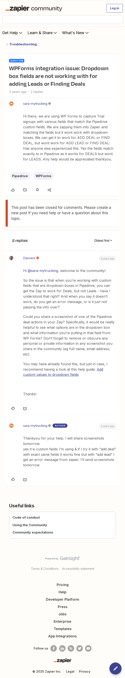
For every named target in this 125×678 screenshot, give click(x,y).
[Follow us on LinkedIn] (62, 648)
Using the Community (30, 525)
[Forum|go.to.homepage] (35, 8)
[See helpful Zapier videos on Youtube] (88, 648)
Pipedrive (20, 176)
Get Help (12, 32)
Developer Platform (62, 599)
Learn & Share (42, 32)
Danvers (29, 258)
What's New (76, 32)
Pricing (63, 585)
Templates (63, 629)
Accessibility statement (78, 568)
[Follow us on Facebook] (53, 648)
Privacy (84, 671)
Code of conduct (26, 517)
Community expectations (33, 532)
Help (62, 592)
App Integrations (62, 636)
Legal (70, 671)
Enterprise (62, 621)
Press (62, 607)
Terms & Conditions (45, 568)
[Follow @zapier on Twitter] (79, 648)
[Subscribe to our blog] (71, 648)
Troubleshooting (23, 44)
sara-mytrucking (35, 104)
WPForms (43, 176)
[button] (114, 8)
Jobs (62, 614)
